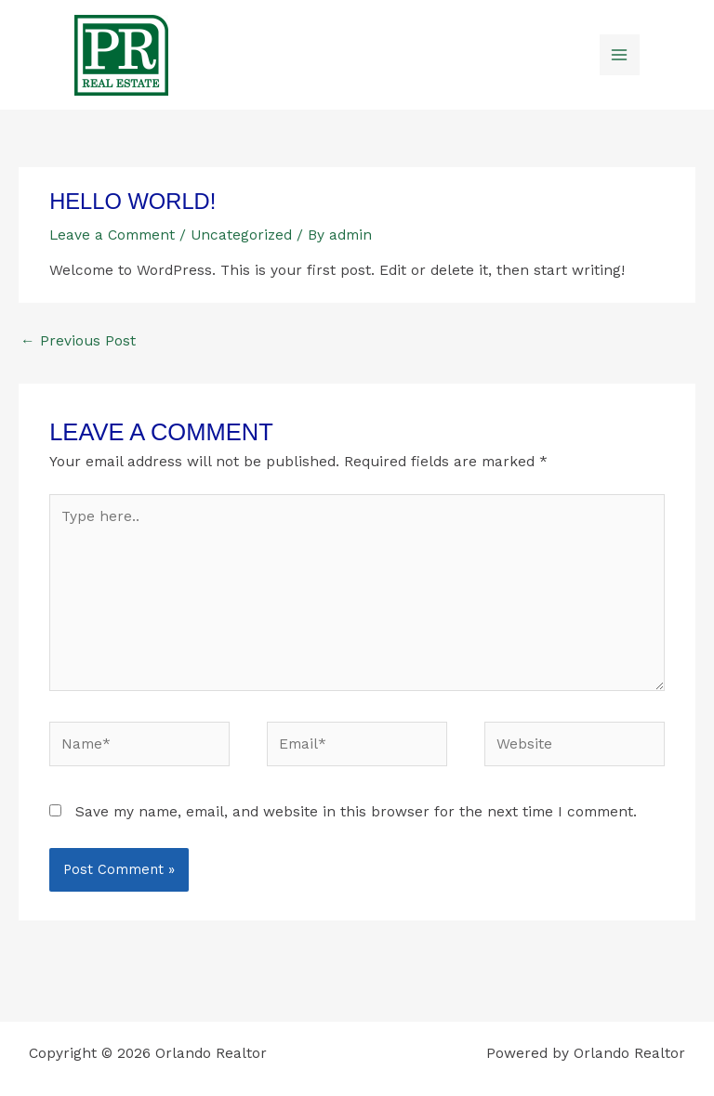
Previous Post (78, 341)
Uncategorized (241, 235)
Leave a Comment (112, 235)
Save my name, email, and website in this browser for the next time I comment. (356, 811)
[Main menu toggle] (620, 54)
